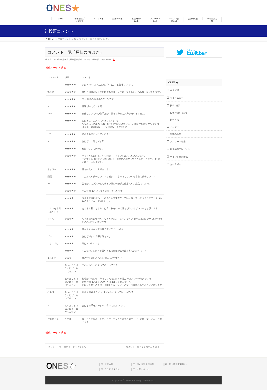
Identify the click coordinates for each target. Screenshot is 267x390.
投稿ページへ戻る (55, 67)
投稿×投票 (175, 105)
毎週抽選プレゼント (180, 149)
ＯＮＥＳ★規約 (112, 369)
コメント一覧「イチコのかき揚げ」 (145, 347)
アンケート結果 (178, 141)
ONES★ (129, 380)
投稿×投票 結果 (178, 113)
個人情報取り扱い (178, 364)
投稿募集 (174, 119)
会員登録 (174, 90)
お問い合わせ (143, 369)
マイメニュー (176, 98)
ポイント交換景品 (179, 156)
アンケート (175, 127)
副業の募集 (175, 134)
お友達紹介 (175, 164)
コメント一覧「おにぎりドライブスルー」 (67, 347)
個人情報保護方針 (145, 364)
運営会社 (108, 364)
